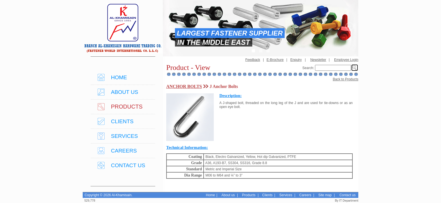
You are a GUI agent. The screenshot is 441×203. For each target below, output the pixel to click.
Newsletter (318, 60)
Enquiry (296, 60)
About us (228, 195)
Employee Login (346, 60)
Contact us (347, 195)
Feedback (252, 60)
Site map (325, 195)
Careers (305, 195)
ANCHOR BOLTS (184, 86)
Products (248, 195)
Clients (267, 195)
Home (210, 195)
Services (285, 195)
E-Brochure (275, 60)
